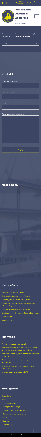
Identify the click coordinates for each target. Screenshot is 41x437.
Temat (20, 105)
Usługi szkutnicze (8, 320)
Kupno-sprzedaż (7, 317)
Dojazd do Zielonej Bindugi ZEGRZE (15, 410)
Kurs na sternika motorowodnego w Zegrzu (17, 309)
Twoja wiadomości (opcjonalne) (20, 128)
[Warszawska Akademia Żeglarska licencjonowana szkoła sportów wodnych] (16, 16)
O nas (4, 400)
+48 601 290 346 (21, 3)
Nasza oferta (6, 396)
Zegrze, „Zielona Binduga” (33, 3)
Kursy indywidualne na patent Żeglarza (16, 300)
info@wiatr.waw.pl (9, 3)
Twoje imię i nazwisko (20, 84)
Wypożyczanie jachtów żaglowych (14, 293)
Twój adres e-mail (20, 94)
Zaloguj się (5, 421)
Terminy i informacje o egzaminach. (14, 344)
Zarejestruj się (8, 425)
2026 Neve (5, 435)
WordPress (24, 435)
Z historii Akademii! (9, 403)
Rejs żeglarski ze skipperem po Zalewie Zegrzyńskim (20, 313)
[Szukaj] (18, 43)
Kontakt (4, 418)
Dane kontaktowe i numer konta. (14, 414)
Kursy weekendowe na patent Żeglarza (16, 296)
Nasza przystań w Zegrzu (12, 407)
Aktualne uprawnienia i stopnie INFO (15, 372)
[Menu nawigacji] (36, 16)
